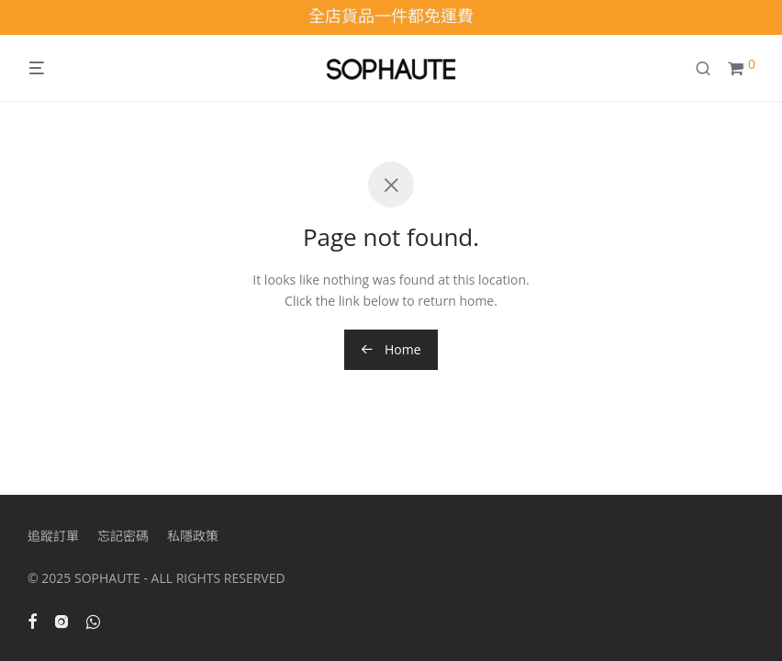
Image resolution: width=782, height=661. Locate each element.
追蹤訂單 (53, 535)
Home (390, 349)
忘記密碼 (123, 535)
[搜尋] (709, 68)
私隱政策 (192, 535)
